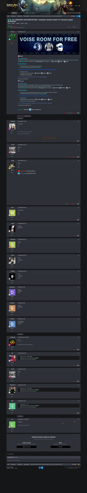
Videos (27, 12)
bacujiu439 (12, 318)
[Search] (67, 13)
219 (12, 251)
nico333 (12, 207)
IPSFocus (12, 467)
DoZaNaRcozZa (12, 287)
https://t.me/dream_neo (36, 109)
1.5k (12, 133)
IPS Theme (8, 467)
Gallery (32, 12)
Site (9, 12)
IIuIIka (12, 400)
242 (12, 156)
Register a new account (26, 446)
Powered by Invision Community (72, 468)
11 (12, 396)
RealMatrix (13, 271)
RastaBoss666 (12, 337)
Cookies (16, 468)
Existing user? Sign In (70, 5)
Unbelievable (13, 121)
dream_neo (13, 31)
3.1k (12, 43)
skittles (12, 160)
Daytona (12, 223)
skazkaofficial (12, 239)
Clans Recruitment (21, 27)
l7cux (12, 419)
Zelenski (12, 144)
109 (12, 314)
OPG (12, 353)
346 (12, 172)
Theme (12, 468)
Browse (14, 12)
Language (8, 468)
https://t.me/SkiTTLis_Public (31, 173)
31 (12, 298)
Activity (20, 12)
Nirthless (12, 255)
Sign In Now (60, 446)
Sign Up (76, 5)
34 (12, 235)
